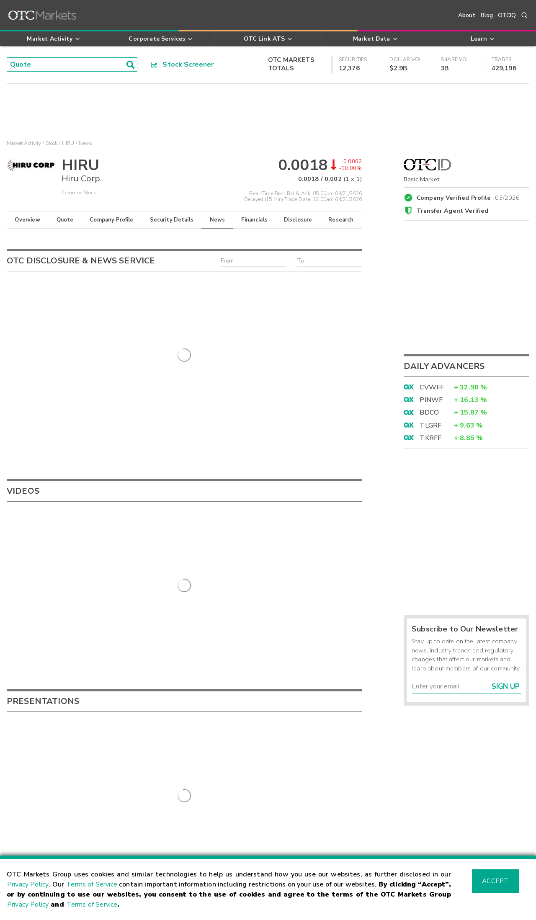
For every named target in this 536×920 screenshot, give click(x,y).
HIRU (68, 143)
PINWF (431, 400)
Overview (27, 220)
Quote (65, 220)
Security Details (171, 220)
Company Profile (111, 220)
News (217, 220)
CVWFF (432, 387)
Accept (495, 881)
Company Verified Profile (468, 196)
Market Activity (24, 143)
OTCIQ (507, 15)
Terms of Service (91, 884)
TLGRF (430, 425)
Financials (254, 220)
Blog (487, 15)
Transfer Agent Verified (452, 211)
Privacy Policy (28, 884)
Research (340, 220)
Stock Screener (182, 64)
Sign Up (506, 686)
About (467, 15)
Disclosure (298, 220)
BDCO (429, 412)
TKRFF (430, 438)
